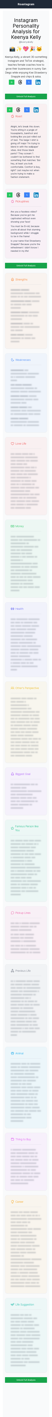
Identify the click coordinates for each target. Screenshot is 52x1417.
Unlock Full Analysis (26, 96)
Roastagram (26, 4)
